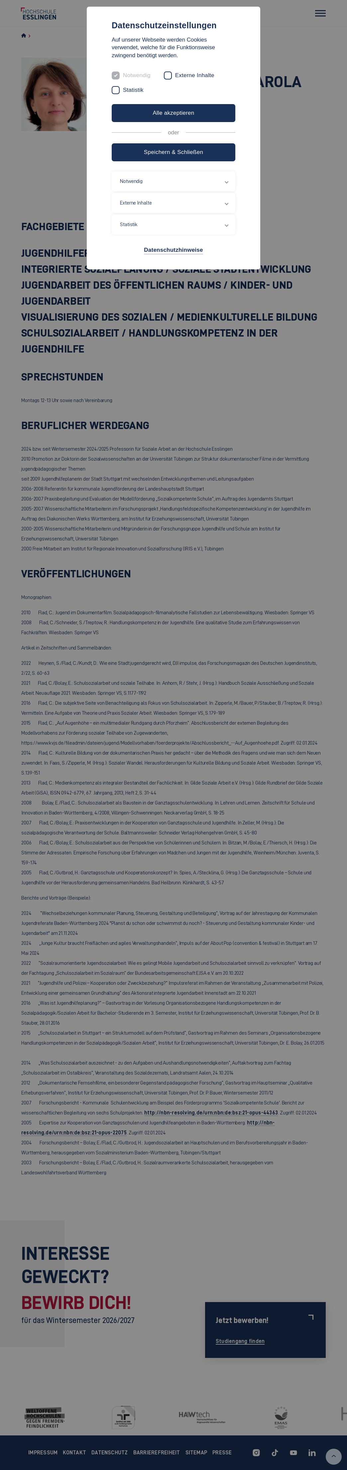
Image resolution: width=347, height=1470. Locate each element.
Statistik (133, 90)
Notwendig (137, 75)
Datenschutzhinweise (173, 250)
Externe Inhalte (194, 75)
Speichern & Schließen (173, 152)
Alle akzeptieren (173, 113)
